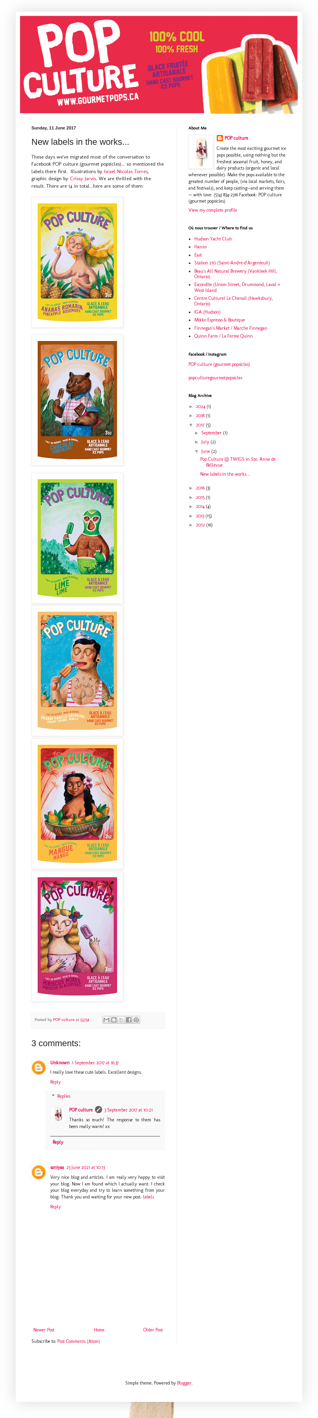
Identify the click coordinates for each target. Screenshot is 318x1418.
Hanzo (200, 246)
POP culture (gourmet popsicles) (219, 364)
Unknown (59, 1062)
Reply (55, 1082)
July (205, 442)
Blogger (184, 1383)
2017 (201, 425)
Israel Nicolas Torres (126, 171)
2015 (201, 497)
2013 (200, 516)
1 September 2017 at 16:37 (95, 1062)
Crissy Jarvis (83, 178)
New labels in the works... (225, 474)
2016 (201, 488)
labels (148, 1197)
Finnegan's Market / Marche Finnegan (230, 328)
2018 (201, 415)
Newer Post (44, 1330)
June (206, 451)
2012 (201, 525)
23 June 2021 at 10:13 (85, 1167)
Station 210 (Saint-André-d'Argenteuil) (232, 263)
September (212, 433)
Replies (63, 1096)
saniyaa (57, 1167)
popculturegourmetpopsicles (215, 377)
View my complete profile (212, 210)
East (198, 255)
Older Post (153, 1330)
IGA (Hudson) (207, 312)
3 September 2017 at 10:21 (128, 1110)
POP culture (81, 1110)
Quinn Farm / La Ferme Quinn (223, 336)
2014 (201, 506)
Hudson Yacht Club (213, 239)
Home (99, 1330)
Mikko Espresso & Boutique (219, 320)
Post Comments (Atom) (78, 1341)
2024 (201, 406)
